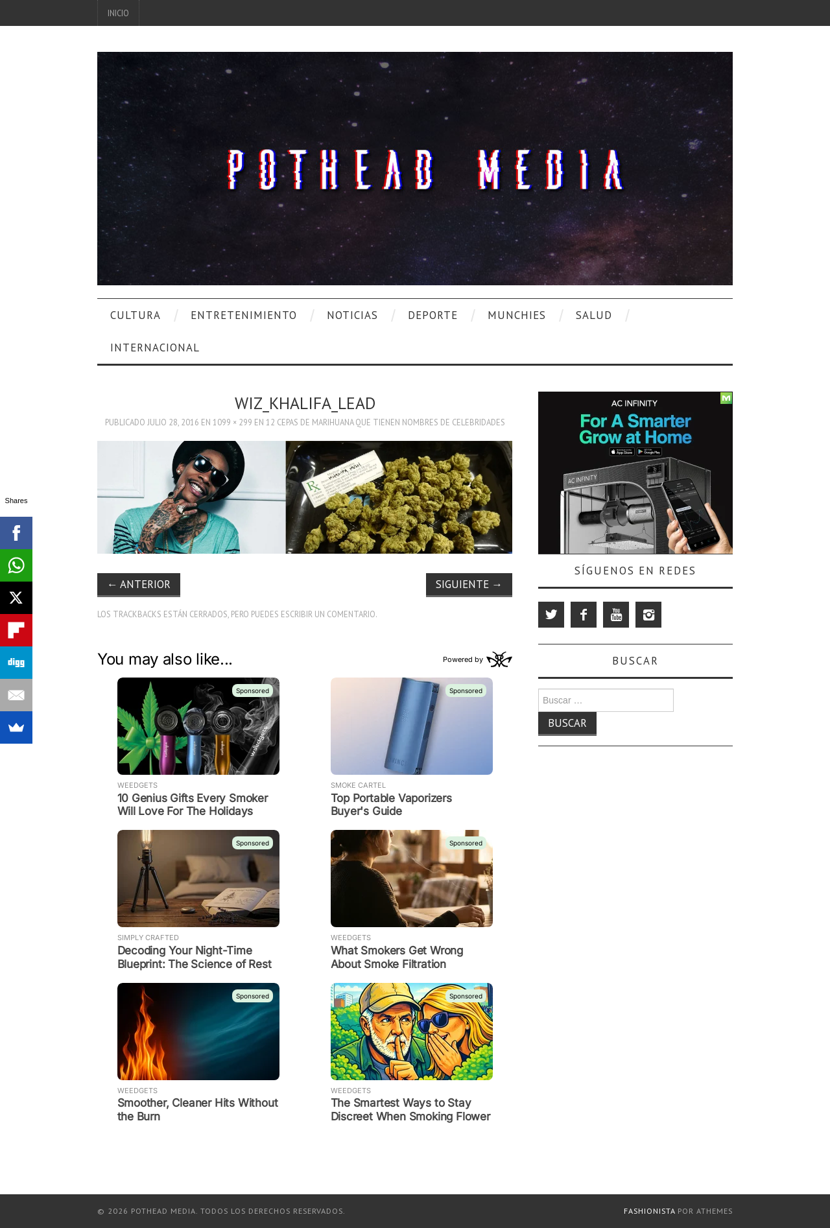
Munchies (517, 315)
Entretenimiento (244, 315)
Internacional (155, 347)
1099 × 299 (232, 422)
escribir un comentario (328, 614)
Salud (594, 315)
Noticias (352, 315)
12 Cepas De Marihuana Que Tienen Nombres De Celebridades (385, 422)
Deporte (433, 315)
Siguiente (469, 584)
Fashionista (649, 1211)
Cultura (135, 315)
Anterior (139, 584)
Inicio (118, 13)
